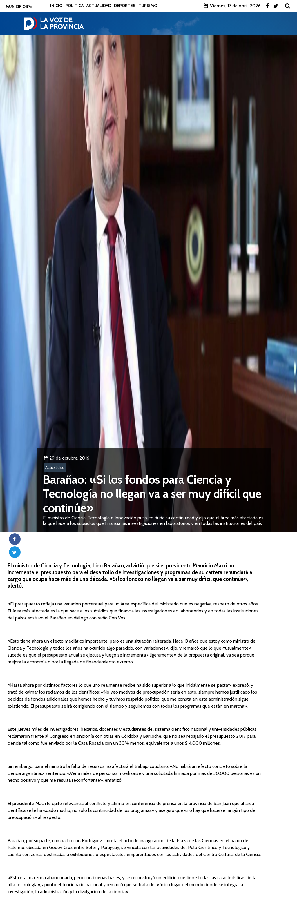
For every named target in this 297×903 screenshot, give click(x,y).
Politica (74, 5)
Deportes (124, 5)
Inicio (56, 5)
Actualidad (98, 5)
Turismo (147, 5)
